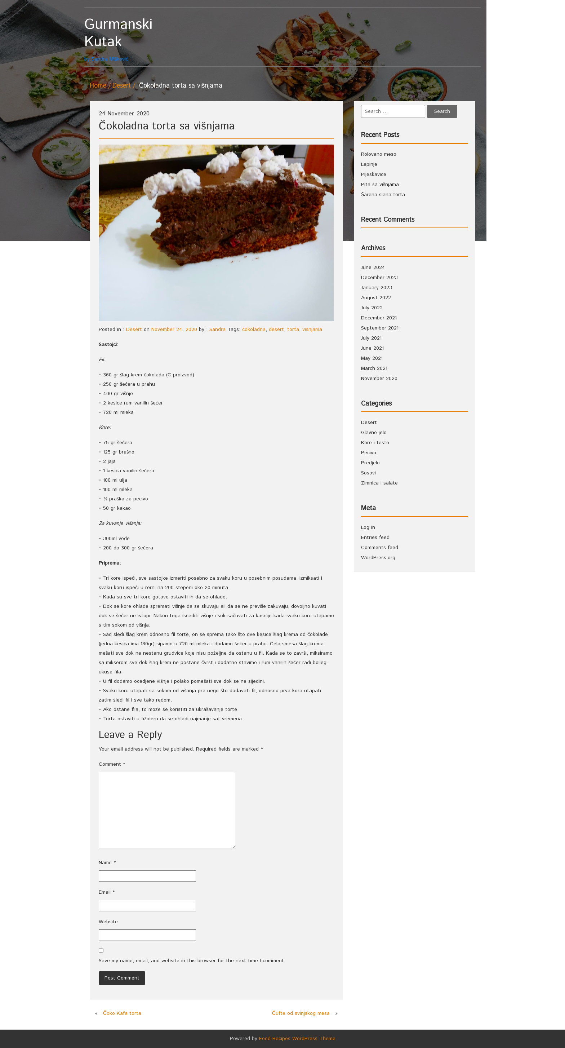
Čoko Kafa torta (122, 1013)
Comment (112, 764)
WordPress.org (378, 557)
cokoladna (254, 329)
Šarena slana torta (383, 194)
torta (293, 329)
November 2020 (379, 378)
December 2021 (379, 318)
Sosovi (368, 473)
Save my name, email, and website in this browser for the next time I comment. (192, 960)
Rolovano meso (378, 154)
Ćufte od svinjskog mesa (301, 1013)
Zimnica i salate (379, 483)
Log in (368, 527)
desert (276, 329)
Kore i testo (375, 442)
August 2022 (376, 297)
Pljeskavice (373, 174)
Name (107, 862)
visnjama (312, 329)
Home (98, 85)
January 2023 (376, 287)
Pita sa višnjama (380, 184)
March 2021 (374, 368)
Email (107, 892)
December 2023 (379, 277)
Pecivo (368, 452)
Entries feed (375, 537)
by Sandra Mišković (133, 39)
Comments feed (379, 547)
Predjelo (370, 462)
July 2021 (371, 338)
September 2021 (380, 328)
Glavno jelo (374, 432)
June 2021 (372, 348)
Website (108, 921)
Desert (121, 85)
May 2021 (372, 358)
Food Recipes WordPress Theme (297, 1038)
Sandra (217, 329)
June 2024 (373, 267)
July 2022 (372, 307)
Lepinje (369, 164)
